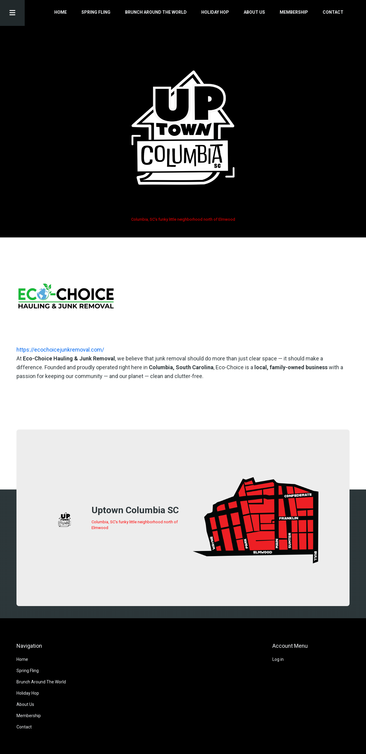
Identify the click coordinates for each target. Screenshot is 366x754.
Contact (333, 12)
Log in (278, 659)
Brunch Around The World (156, 12)
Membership (294, 12)
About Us (254, 12)
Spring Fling (95, 12)
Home (60, 12)
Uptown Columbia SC (135, 510)
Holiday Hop (215, 12)
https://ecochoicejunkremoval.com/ (60, 349)
